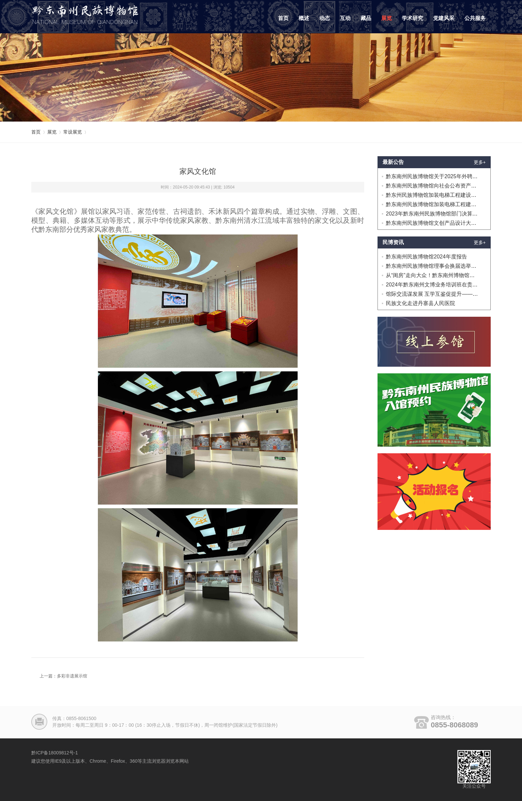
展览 (386, 18)
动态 (324, 18)
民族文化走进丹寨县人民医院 (420, 303)
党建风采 (443, 18)
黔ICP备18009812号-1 (54, 752)
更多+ (480, 162)
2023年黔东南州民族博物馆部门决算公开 (434, 213)
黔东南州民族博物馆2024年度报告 (426, 256)
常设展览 (72, 132)
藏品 (366, 18)
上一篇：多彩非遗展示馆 (63, 675)
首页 (283, 18)
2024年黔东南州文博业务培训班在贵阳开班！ (440, 284)
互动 (345, 18)
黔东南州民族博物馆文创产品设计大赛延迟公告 (442, 223)
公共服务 (475, 18)
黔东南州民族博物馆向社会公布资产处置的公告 (442, 186)
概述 (304, 18)
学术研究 (412, 18)
